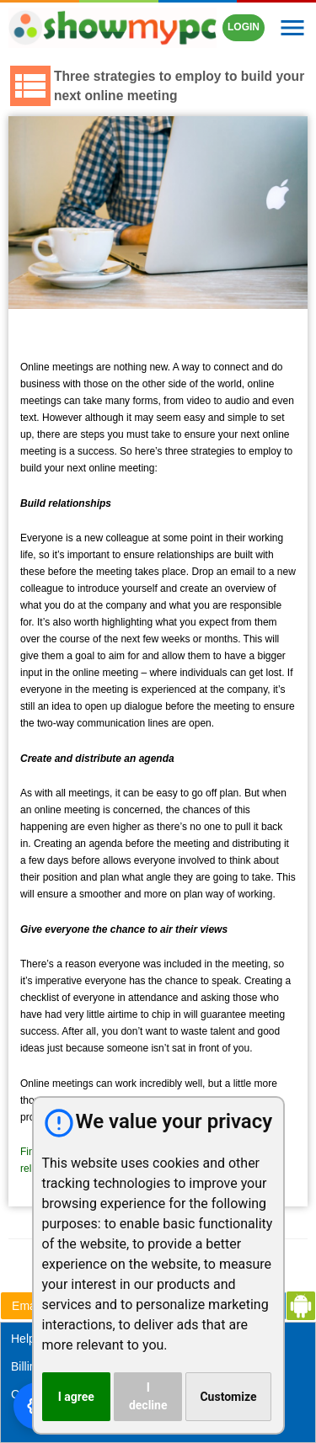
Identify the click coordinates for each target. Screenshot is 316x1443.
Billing (26, 1366)
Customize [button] (228, 1396)
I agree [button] (76, 1396)
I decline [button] (148, 1396)
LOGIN (244, 27)
